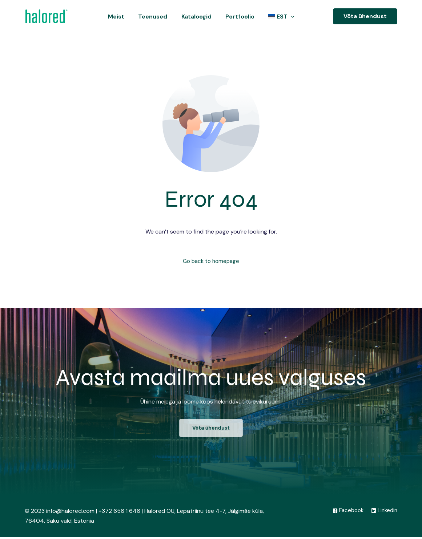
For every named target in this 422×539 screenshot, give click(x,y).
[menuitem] (279, 16)
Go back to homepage (211, 262)
